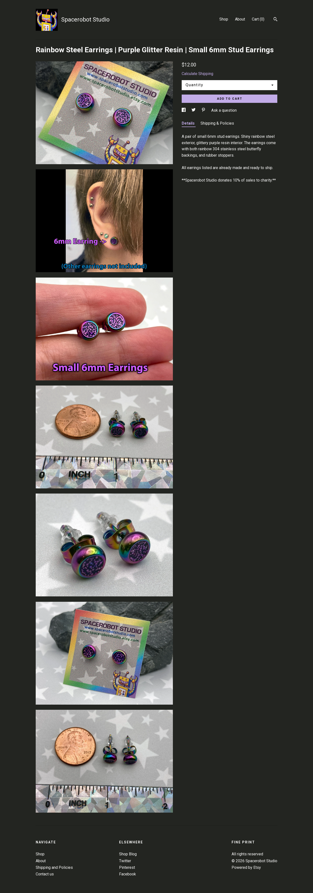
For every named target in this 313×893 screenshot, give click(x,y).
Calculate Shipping (197, 73)
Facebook (127, 874)
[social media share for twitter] (194, 110)
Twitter (125, 861)
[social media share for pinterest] (203, 110)
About (240, 19)
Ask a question (224, 110)
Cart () (258, 19)
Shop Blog (128, 854)
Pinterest (127, 867)
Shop (223, 19)
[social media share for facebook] (184, 110)
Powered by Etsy (246, 867)
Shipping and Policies (54, 867)
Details (189, 123)
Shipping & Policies (217, 123)
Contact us (45, 874)
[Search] (275, 19)
